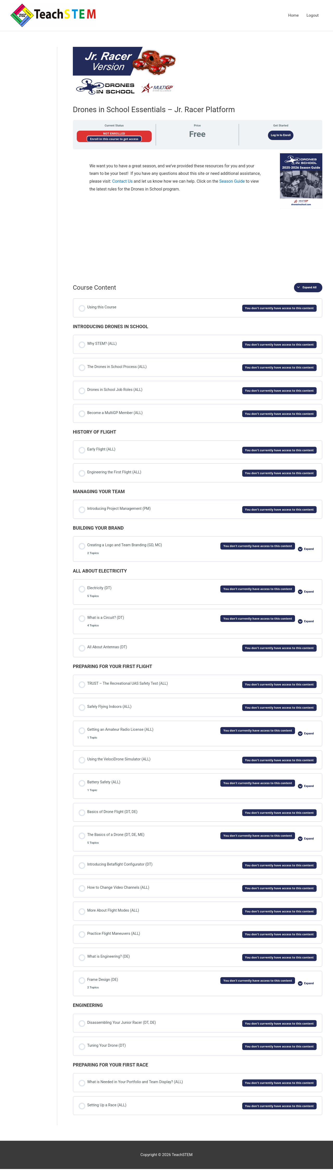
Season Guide (232, 181)
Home (293, 15)
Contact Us (122, 181)
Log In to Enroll (281, 135)
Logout (312, 15)
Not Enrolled (114, 134)
